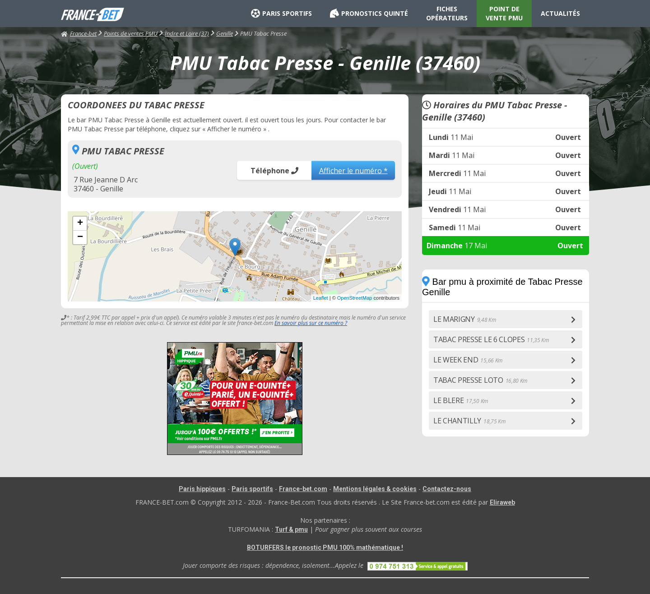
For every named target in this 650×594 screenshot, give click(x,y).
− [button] (80, 237)
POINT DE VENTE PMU (504, 13)
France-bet (79, 33)
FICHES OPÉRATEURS (447, 13)
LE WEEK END (467, 360)
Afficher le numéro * (353, 170)
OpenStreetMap (354, 298)
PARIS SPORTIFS (281, 13)
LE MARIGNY (464, 319)
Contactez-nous (446, 488)
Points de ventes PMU (131, 33)
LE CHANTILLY (469, 421)
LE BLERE (460, 400)
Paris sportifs (252, 488)
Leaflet (320, 298)
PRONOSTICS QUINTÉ (369, 13)
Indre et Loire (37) (187, 33)
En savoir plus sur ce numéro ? (310, 323)
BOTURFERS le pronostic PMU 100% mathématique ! (325, 547)
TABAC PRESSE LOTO (480, 380)
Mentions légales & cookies (375, 488)
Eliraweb (502, 502)
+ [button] (80, 223)
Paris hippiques (202, 488)
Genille (224, 33)
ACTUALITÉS (560, 13)
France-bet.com (303, 488)
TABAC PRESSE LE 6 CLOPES (491, 339)
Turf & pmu (291, 529)
